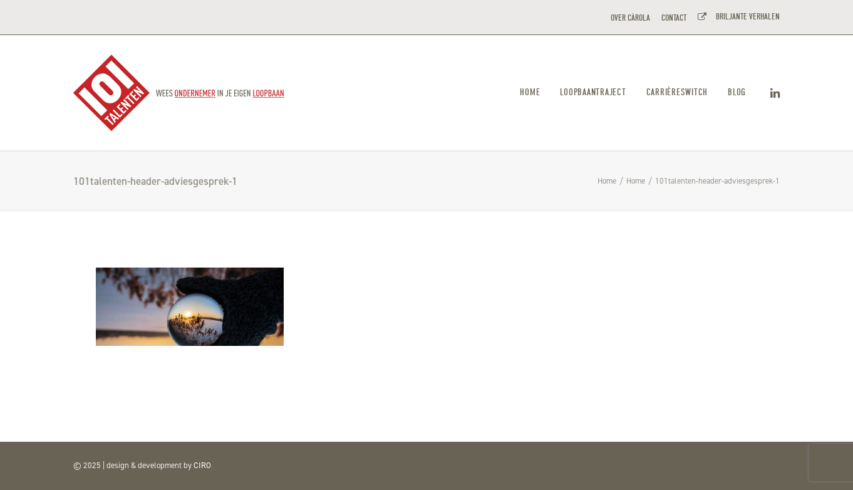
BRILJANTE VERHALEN (746, 16)
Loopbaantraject (593, 92)
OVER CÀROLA (630, 18)
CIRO (202, 465)
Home (530, 92)
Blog (737, 92)
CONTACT (673, 18)
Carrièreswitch (677, 92)
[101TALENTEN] (179, 92)
